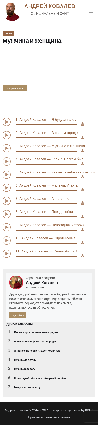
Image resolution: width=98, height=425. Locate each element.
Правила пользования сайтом (49, 417)
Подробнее (17, 315)
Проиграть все (14, 88)
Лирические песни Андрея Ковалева (37, 350)
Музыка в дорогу (24, 368)
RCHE (89, 410)
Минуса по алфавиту (27, 387)
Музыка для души (25, 359)
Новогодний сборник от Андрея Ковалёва (40, 378)
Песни (8, 33)
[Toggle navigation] (90, 12)
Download (84, 125)
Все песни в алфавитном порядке (35, 341)
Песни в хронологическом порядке (36, 332)
